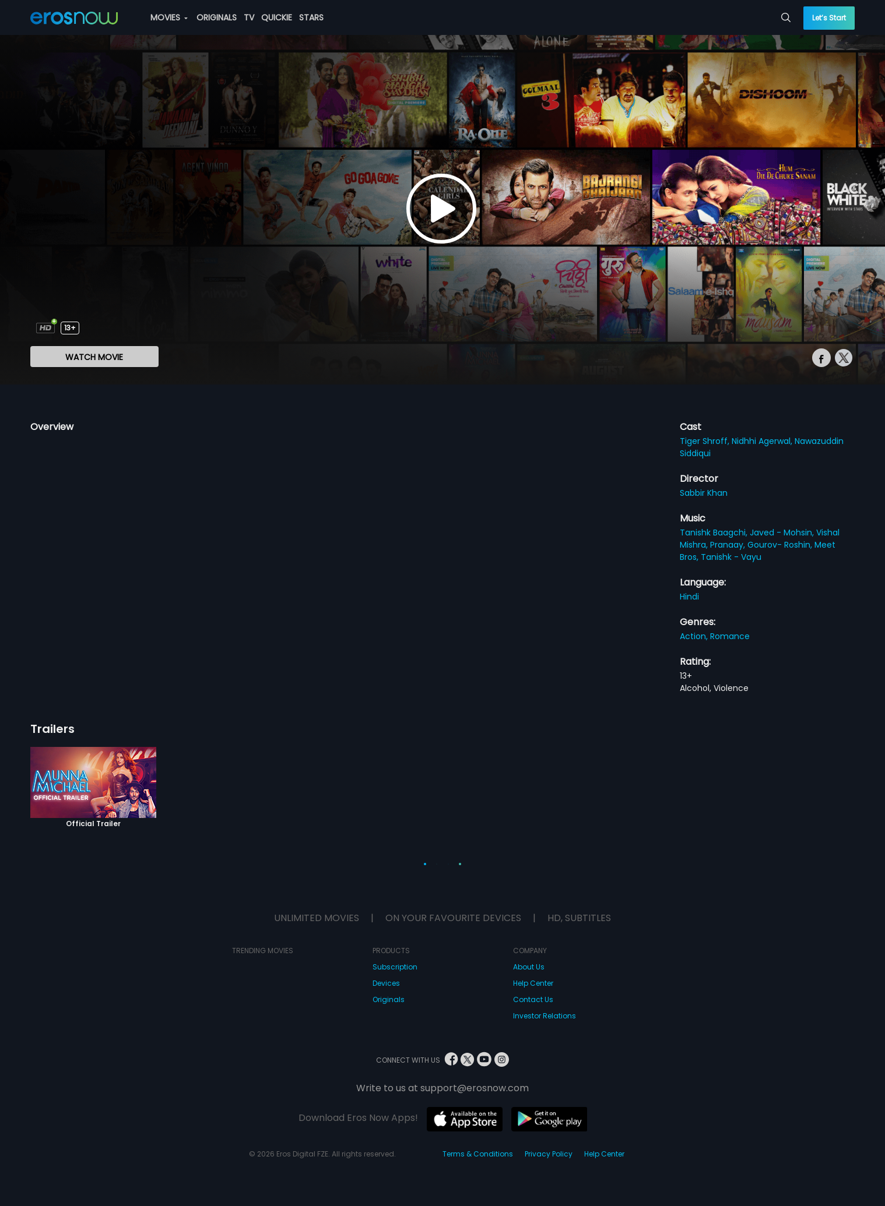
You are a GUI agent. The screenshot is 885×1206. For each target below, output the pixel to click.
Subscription (395, 967)
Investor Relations (544, 1016)
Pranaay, (728, 545)
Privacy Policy (549, 1154)
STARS (311, 17)
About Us (529, 967)
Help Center (533, 983)
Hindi (689, 596)
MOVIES (169, 17)
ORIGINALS (216, 17)
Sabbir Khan (704, 493)
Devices (386, 983)
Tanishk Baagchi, (715, 532)
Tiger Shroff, (706, 441)
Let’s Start (829, 18)
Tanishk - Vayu (731, 557)
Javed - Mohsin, (783, 532)
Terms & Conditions (477, 1154)
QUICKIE (276, 17)
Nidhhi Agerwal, (763, 441)
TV (249, 17)
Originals (389, 999)
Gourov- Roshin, (780, 545)
